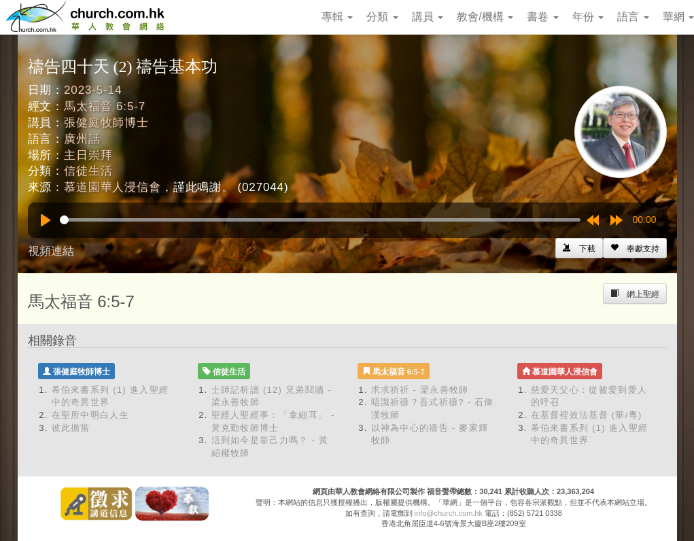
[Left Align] (635, 248)
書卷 (542, 16)
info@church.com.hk (449, 513)
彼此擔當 (71, 428)
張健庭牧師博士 (106, 122)
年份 (588, 16)
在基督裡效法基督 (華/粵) (586, 415)
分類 (382, 16)
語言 (632, 16)
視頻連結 (51, 251)
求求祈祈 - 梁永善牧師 (420, 390)
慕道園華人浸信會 (112, 187)
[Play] (45, 220)
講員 (427, 16)
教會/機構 (485, 16)
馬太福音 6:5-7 (104, 106)
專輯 (337, 16)
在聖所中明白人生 (90, 415)
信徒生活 (88, 170)
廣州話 (82, 139)
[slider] (320, 219)
